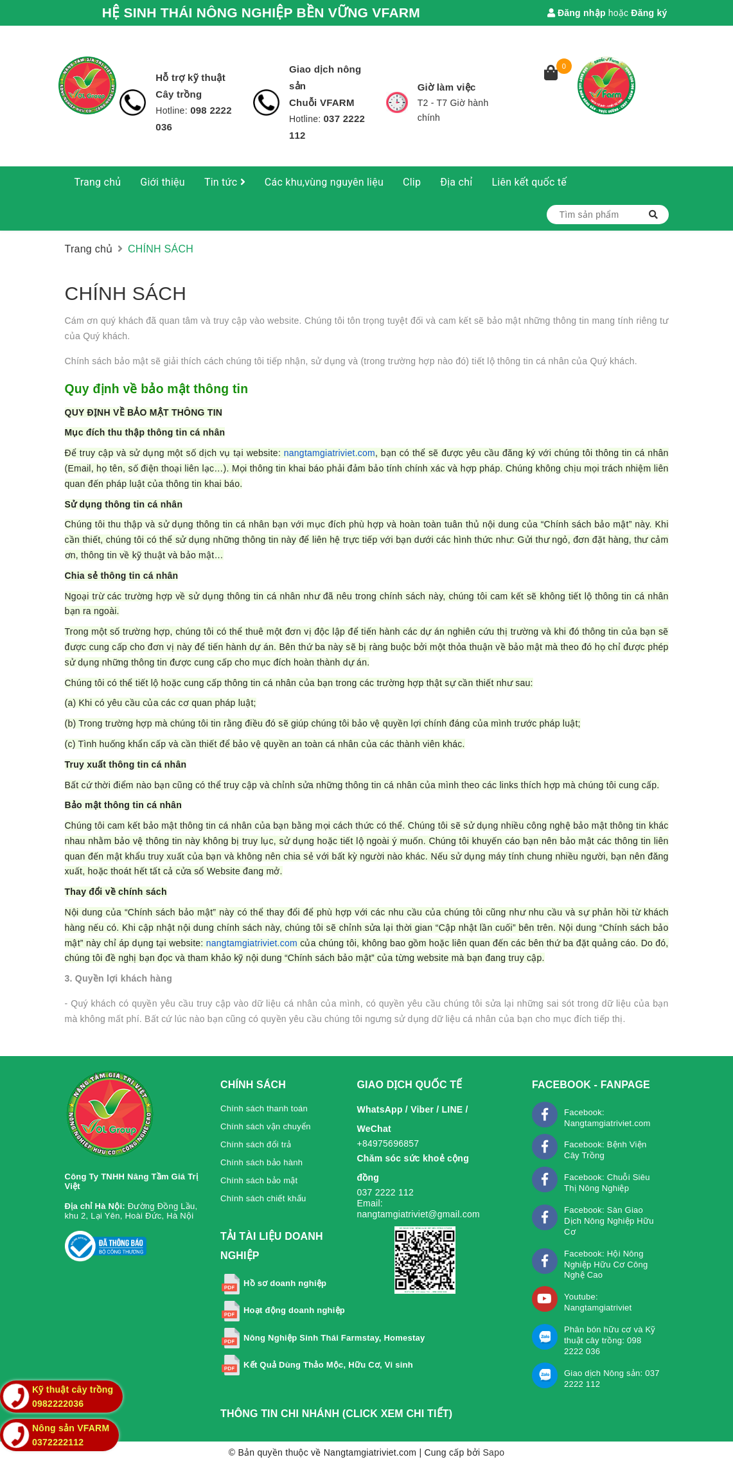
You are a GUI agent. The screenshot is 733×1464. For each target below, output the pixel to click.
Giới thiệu (162, 182)
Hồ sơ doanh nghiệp (284, 1283)
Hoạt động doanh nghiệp (294, 1310)
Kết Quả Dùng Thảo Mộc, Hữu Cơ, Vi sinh (328, 1365)
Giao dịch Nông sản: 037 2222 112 (612, 1378)
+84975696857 (388, 1143)
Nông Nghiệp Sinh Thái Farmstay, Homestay (334, 1338)
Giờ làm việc (447, 87)
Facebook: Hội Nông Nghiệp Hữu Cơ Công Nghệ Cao (606, 1264)
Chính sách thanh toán (264, 1108)
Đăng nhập (576, 13)
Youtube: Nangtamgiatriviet (597, 1302)
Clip (412, 182)
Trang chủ (98, 182)
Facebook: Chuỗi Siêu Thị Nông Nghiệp (607, 1182)
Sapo (494, 1452)
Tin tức (224, 182)
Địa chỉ (456, 182)
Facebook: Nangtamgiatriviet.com (607, 1117)
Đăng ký (649, 13)
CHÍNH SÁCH (126, 293)
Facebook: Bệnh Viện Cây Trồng (605, 1150)
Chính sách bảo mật (258, 1180)
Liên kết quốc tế (529, 182)
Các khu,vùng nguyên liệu (324, 182)
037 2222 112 (385, 1192)
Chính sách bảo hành (261, 1162)
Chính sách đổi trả (256, 1144)
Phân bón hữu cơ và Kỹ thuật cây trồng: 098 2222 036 (610, 1340)
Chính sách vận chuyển (265, 1126)
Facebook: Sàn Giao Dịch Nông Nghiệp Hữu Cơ (609, 1221)
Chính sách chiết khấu (263, 1198)
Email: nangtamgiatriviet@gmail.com (418, 1208)
